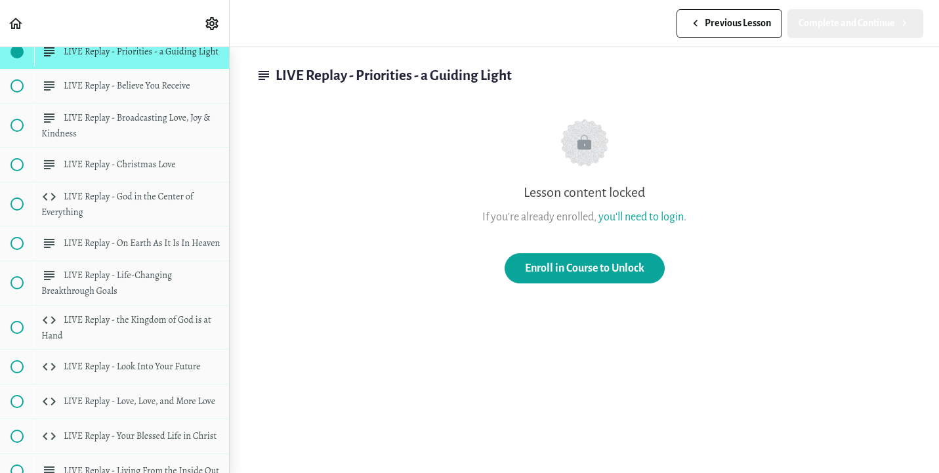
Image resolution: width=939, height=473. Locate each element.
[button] (16, 23)
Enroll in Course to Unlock (584, 268)
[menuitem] (212, 23)
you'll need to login (641, 217)
